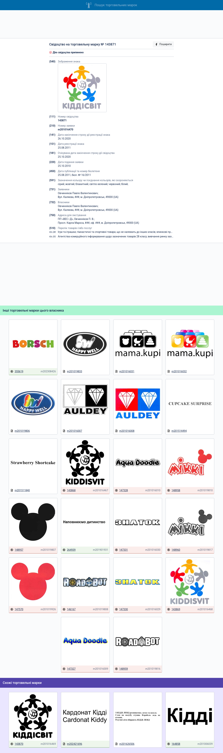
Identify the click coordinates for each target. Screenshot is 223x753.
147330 (121, 609)
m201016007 (72, 431)
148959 (121, 668)
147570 (16, 609)
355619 (16, 371)
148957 (16, 549)
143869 (173, 609)
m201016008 (124, 431)
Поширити (163, 44)
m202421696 (72, 744)
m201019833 (72, 371)
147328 (121, 490)
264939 (69, 549)
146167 (69, 609)
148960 (173, 549)
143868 (69, 490)
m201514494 (177, 431)
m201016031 (124, 371)
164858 (173, 744)
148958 (173, 490)
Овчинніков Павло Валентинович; (78, 193)
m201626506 (124, 744)
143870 (16, 744)
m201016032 (177, 371)
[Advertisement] (111, 24)
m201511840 (20, 490)
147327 (69, 668)
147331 (121, 549)
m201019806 (20, 431)
